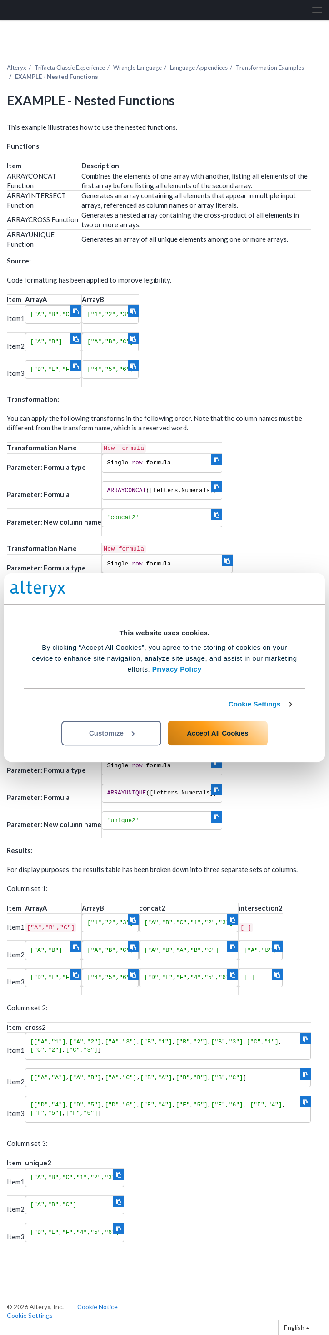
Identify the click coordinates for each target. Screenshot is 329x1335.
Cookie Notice (97, 1307)
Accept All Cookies (217, 733)
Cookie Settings (255, 704)
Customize (112, 733)
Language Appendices (199, 67)
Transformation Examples (270, 67)
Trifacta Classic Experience (70, 67)
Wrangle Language (137, 67)
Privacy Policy (177, 669)
